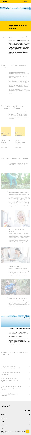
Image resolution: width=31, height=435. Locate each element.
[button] (23, 1)
